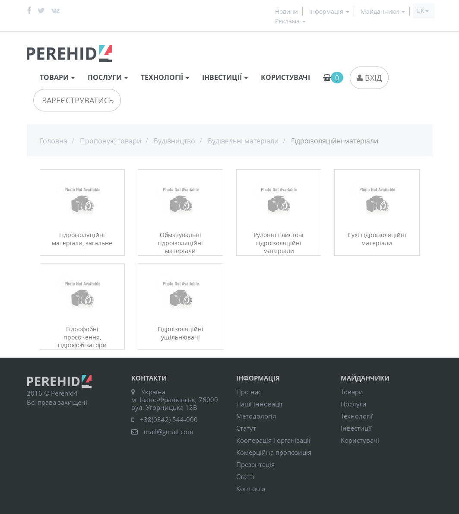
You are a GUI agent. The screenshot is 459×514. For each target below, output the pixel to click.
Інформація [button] (329, 12)
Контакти (251, 488)
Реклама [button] (290, 21)
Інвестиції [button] (225, 77)
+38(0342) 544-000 (169, 419)
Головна (53, 141)
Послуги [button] (108, 77)
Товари (352, 391)
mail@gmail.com (168, 431)
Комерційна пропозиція (273, 452)
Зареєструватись (77, 100)
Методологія (256, 416)
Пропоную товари (110, 141)
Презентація (255, 464)
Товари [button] (57, 77)
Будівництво (174, 141)
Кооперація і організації (273, 440)
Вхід (369, 78)
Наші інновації (259, 404)
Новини (286, 12)
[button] (422, 10)
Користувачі (285, 77)
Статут (246, 428)
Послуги (354, 404)
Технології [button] (165, 77)
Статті (245, 476)
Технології (357, 416)
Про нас (248, 391)
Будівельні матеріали (243, 141)
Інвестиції (356, 428)
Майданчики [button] (383, 12)
